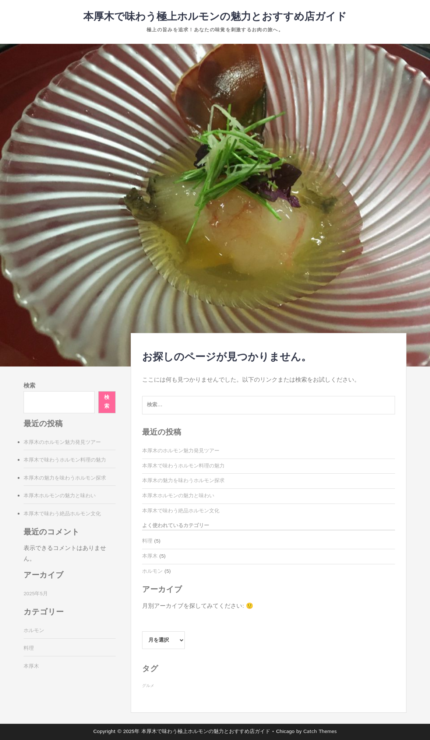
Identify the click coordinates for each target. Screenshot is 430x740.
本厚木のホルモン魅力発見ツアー (180, 451)
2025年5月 (36, 593)
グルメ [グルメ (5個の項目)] (148, 686)
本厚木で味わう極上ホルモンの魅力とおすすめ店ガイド (215, 17)
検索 (29, 386)
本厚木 (150, 556)
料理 (147, 541)
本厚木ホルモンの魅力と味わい (178, 495)
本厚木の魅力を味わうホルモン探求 (183, 480)
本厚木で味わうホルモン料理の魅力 (183, 466)
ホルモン (152, 571)
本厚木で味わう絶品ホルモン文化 (180, 511)
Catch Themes (320, 731)
